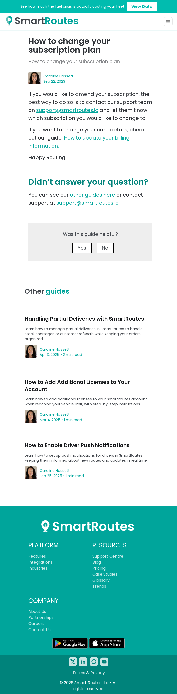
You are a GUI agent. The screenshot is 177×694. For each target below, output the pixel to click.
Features (37, 556)
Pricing (99, 568)
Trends (99, 586)
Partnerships (41, 617)
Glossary (101, 580)
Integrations (40, 562)
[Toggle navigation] (168, 21)
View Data (141, 6)
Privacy (97, 673)
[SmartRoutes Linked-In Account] (83, 661)
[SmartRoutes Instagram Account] (94, 661)
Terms (78, 673)
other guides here (92, 194)
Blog (96, 562)
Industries (37, 568)
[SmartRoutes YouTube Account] (104, 661)
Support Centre (107, 556)
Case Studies (104, 574)
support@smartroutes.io (67, 110)
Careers (36, 624)
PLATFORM (43, 545)
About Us (37, 611)
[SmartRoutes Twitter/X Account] (73, 661)
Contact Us (39, 630)
